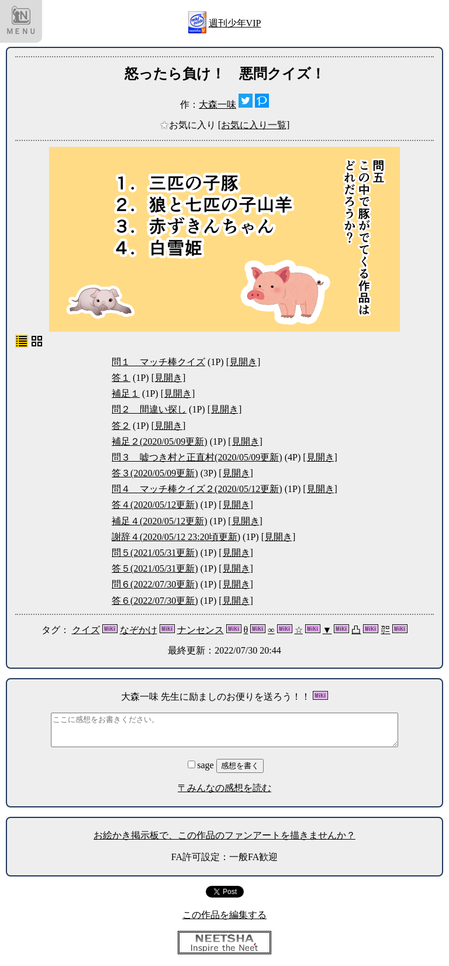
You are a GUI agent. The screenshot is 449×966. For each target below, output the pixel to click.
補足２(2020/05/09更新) (160, 441)
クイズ (86, 630)
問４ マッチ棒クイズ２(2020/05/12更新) (197, 489)
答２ (121, 426)
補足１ (126, 393)
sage (202, 765)
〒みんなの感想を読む (224, 788)
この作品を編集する (224, 915)
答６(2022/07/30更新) (155, 601)
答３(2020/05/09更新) (155, 473)
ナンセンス (200, 630)
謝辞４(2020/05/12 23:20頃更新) (176, 537)
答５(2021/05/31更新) (155, 568)
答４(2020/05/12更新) (155, 505)
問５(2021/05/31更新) (155, 553)
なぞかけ (138, 630)
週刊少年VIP (235, 23)
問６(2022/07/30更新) (155, 584)
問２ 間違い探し (149, 409)
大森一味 (217, 104)
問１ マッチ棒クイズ (158, 362)
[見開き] (243, 362)
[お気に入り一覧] (254, 125)
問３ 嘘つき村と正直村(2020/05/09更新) (197, 457)
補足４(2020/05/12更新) (160, 521)
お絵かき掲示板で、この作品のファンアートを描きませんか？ (224, 835)
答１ (121, 378)
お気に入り (189, 125)
